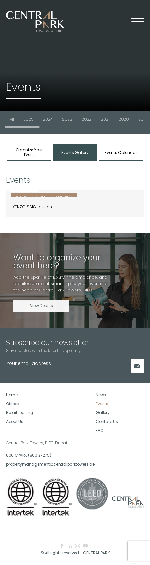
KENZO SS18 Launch (32, 207)
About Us (14, 421)
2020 (124, 119)
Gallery (103, 412)
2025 (28, 119)
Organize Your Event (29, 152)
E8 (143, 563)
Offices (12, 403)
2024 (48, 119)
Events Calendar (121, 152)
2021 (105, 119)
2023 (67, 119)
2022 (86, 119)
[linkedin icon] (69, 546)
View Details (41, 311)
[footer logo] (127, 501)
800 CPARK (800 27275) (28, 455)
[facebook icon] (61, 546)
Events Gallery (75, 152)
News (101, 394)
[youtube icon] (85, 546)
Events (102, 403)
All (12, 119)
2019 (143, 119)
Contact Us (107, 421)
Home (12, 394)
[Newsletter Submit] (137, 366)
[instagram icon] (77, 546)
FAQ (99, 430)
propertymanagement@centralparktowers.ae (38, 464)
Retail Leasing (19, 412)
